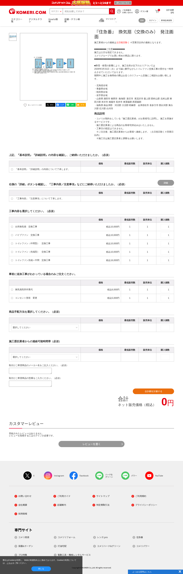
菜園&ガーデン (25, 546)
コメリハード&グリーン (108, 546)
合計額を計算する (153, 391)
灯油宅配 (62, 546)
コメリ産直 (23, 537)
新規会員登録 (166, 20)
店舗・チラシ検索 (72, 20)
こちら (9, 563)
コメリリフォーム (66, 537)
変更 (142, 20)
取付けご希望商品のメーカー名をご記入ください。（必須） (38, 365)
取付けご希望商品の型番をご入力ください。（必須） (35, 378)
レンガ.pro (102, 537)
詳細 (166, 182)
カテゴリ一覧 (16, 20)
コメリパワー (143, 546)
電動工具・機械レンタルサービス (74, 555)
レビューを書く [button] (91, 444)
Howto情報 (53, 20)
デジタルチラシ (35, 20)
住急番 (139, 537)
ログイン (152, 20)
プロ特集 (22, 555)
